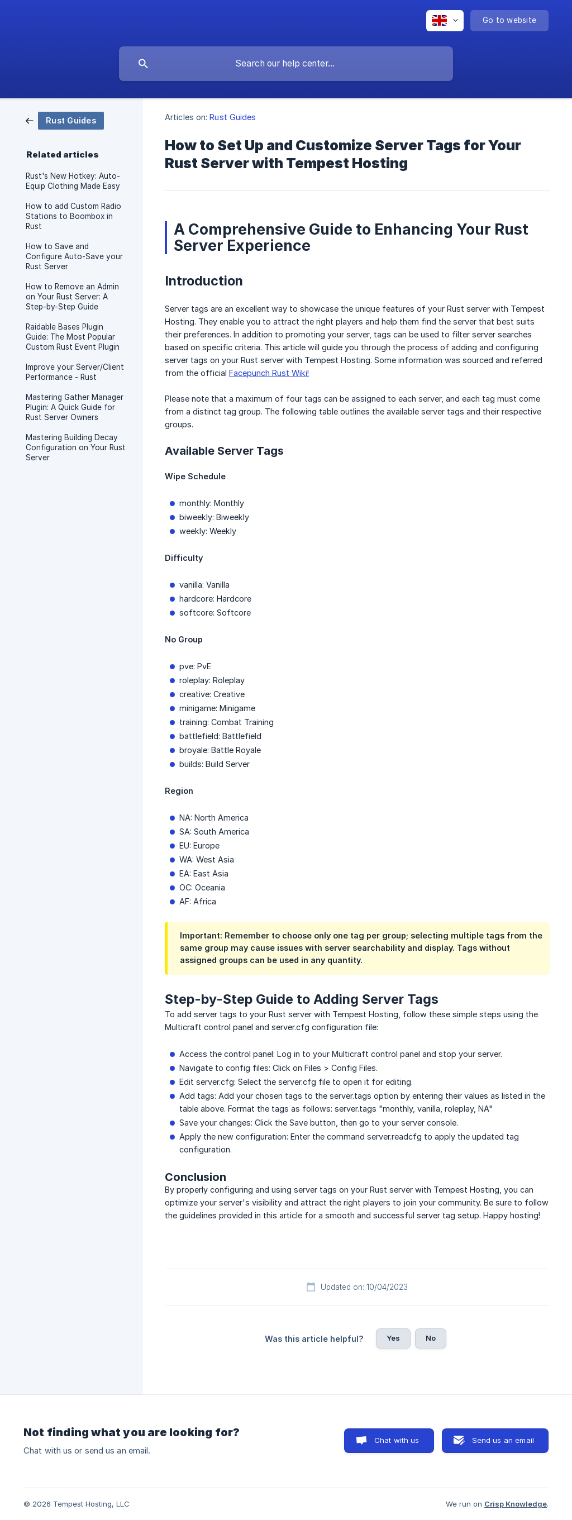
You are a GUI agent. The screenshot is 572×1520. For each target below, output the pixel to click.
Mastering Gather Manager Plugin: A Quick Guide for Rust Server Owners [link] (74, 407)
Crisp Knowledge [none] (515, 1503)
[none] (445, 20)
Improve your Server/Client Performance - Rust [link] (75, 372)
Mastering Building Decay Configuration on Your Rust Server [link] (76, 447)
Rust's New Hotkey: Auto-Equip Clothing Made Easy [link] (73, 180)
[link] (65, 120)
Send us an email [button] (503, 1440)
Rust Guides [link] (232, 117)
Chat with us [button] (397, 1440)
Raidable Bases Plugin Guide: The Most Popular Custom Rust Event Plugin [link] (73, 336)
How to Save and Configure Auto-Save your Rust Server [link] (74, 256)
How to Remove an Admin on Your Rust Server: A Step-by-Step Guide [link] (72, 296)
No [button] (431, 1337)
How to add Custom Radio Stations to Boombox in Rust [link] (73, 216)
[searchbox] (286, 63)
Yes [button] (393, 1337)
